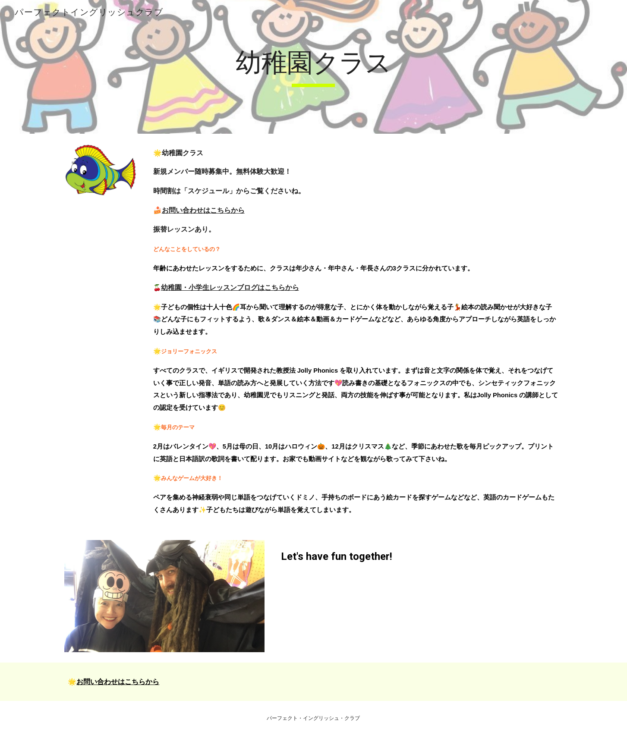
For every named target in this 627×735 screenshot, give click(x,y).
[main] (314, 67)
